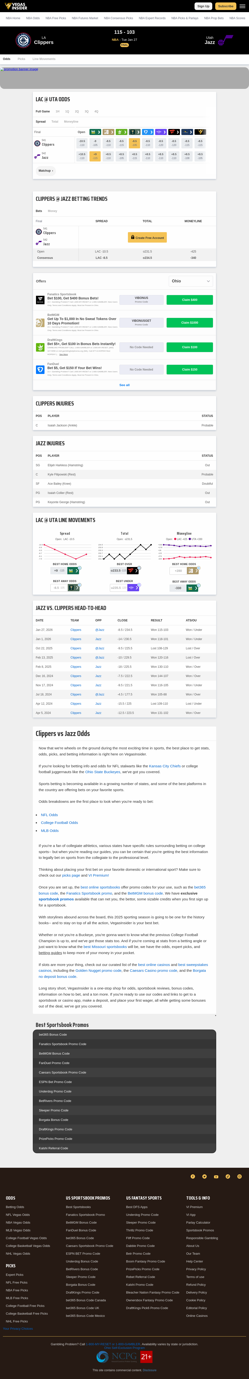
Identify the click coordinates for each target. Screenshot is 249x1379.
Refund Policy (196, 1284)
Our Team (193, 1253)
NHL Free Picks (17, 1321)
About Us (192, 1246)
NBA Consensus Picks (118, 18)
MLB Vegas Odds (18, 1230)
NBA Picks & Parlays (184, 18)
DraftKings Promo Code (55, 1129)
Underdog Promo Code (55, 1091)
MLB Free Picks (17, 1298)
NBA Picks (55, 18)
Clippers (76, 630)
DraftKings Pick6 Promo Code (147, 1308)
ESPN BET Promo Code (83, 1253)
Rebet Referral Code (140, 1277)
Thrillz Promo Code (139, 1230)
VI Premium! (99, 875)
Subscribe (225, 6)
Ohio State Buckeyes (102, 772)
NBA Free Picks (17, 1290)
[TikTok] (228, 1176)
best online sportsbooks (100, 887)
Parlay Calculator (198, 1222)
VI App (191, 1215)
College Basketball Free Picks (27, 1313)
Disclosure (149, 1370)
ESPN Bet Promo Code (55, 1082)
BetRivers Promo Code (55, 1101)
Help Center (194, 1261)
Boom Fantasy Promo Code (145, 1261)
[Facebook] (193, 1176)
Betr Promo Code (138, 1253)
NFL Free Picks (16, 1282)
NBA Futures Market (85, 18)
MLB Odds (50, 831)
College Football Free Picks (25, 1306)
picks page (71, 875)
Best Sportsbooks (78, 1207)
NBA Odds (33, 18)
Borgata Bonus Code (53, 1120)
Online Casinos (197, 1316)
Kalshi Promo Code (139, 1284)
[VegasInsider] (6, 1181)
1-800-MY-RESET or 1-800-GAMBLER (113, 1344)
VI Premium (194, 1207)
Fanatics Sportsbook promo (89, 893)
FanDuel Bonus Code (81, 1230)
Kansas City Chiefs (165, 766)
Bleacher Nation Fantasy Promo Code (152, 1292)
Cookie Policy (195, 1300)
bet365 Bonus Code (53, 1034)
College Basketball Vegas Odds (28, 1246)
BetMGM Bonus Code (54, 1053)
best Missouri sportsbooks (105, 947)
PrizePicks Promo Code (55, 1139)
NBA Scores (237, 18)
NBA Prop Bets (214, 18)
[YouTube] (217, 1176)
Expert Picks (14, 1275)
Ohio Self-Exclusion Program (124, 1348)
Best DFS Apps (137, 1207)
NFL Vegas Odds (18, 1215)
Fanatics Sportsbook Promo (85, 1215)
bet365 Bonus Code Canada (86, 1300)
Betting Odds (15, 1207)
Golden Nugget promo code (98, 970)
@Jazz (99, 630)
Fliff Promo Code (138, 1238)
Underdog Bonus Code (82, 1261)
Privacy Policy (196, 1269)
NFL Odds (49, 815)
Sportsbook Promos (200, 1230)
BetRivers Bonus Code (82, 1269)
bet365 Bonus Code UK (82, 1308)
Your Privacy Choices (18, 1328)
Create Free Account (147, 237)
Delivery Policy (196, 1292)
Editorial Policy (196, 1308)
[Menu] (242, 6)
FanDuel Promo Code (54, 1063)
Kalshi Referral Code (53, 1148)
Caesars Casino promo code (153, 970)
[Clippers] (48, 144)
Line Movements (44, 59)
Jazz (98, 639)
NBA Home (13, 18)
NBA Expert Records (152, 18)
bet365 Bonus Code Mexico (85, 1316)
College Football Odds (59, 823)
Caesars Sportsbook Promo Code (62, 1072)
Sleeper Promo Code (53, 1110)
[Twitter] (205, 1176)
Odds (6, 59)
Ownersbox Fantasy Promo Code (149, 1300)
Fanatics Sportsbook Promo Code (62, 1044)
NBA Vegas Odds (18, 1222)
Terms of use (195, 1277)
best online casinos (154, 965)
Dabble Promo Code (140, 1246)
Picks (21, 59)
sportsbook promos (56, 899)
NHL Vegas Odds (18, 1253)
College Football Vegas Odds (26, 1238)
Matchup (45, 170)
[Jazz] (45, 158)
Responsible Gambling (202, 1238)
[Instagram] (240, 1176)
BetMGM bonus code (145, 893)
